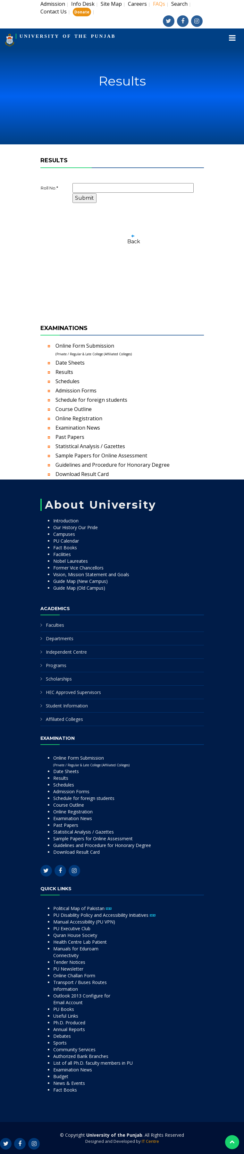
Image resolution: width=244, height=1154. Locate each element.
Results (64, 371)
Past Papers (69, 436)
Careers (137, 3)
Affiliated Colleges (64, 719)
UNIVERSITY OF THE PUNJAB (68, 36)
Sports (60, 1043)
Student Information (67, 706)
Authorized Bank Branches (80, 1056)
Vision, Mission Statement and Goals (91, 574)
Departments (59, 638)
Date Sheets (70, 362)
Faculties (55, 625)
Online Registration (78, 418)
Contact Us (53, 11)
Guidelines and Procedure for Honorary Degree (112, 464)
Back (133, 241)
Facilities (62, 554)
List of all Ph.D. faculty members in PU (93, 1063)
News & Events (69, 1083)
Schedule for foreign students (91, 399)
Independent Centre (66, 652)
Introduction (66, 521)
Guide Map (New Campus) (80, 581)
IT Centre (150, 1141)
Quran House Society (75, 935)
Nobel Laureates (70, 561)
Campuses (64, 534)
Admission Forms (76, 390)
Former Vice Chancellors (78, 568)
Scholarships (59, 679)
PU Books (63, 1009)
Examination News (77, 427)
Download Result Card (82, 474)
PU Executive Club (71, 928)
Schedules (67, 381)
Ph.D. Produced (69, 1023)
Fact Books (65, 548)
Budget (60, 1076)
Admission (52, 3)
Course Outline (73, 409)
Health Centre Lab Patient (80, 942)
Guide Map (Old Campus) (79, 588)
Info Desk (83, 3)
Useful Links (65, 1016)
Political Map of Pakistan (82, 908)
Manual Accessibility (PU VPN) (84, 922)
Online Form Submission (93, 349)
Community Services (74, 1049)
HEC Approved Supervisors (73, 692)
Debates (62, 1036)
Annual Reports (69, 1029)
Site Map (111, 3)
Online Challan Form (74, 975)
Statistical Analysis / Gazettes (90, 446)
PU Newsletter (68, 969)
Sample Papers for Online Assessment (101, 455)
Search (179, 3)
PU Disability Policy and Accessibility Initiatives (104, 915)
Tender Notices (69, 962)
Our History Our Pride (75, 527)
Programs (56, 665)
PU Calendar (66, 541)
